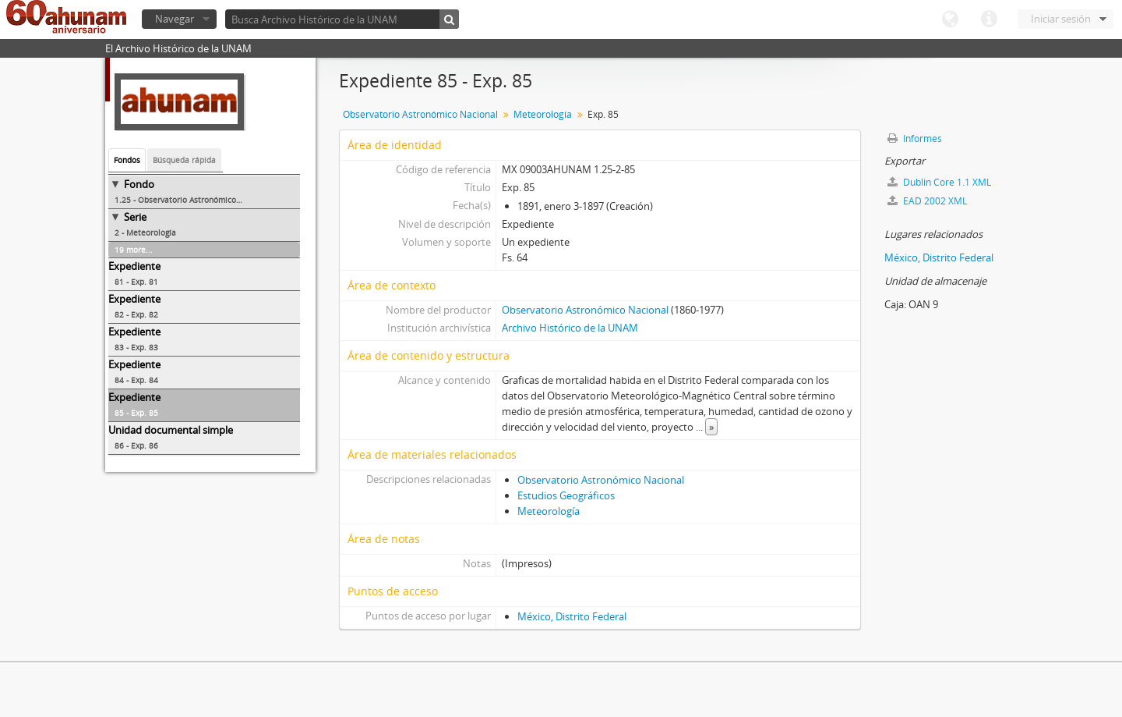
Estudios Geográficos (566, 495)
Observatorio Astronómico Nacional (420, 114)
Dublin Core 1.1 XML (939, 182)
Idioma (949, 19)
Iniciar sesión (1061, 19)
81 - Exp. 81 (136, 281)
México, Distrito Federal (571, 616)
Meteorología (542, 114)
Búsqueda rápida (184, 159)
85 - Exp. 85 (136, 412)
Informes (914, 138)
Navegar (174, 19)
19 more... (134, 249)
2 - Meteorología (145, 232)
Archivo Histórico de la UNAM (570, 328)
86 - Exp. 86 (136, 445)
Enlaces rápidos (988, 19)
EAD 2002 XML (927, 201)
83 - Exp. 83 (136, 347)
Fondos (127, 159)
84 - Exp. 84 (136, 379)
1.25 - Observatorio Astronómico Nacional (193, 199)
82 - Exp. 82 (136, 314)
